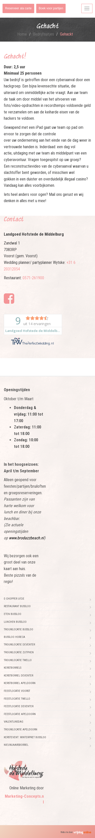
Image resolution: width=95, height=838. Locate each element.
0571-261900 (33, 277)
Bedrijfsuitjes (43, 34)
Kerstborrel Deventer (18, 675)
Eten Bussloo (12, 614)
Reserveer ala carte (18, 8)
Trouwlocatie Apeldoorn (20, 729)
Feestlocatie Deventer (18, 706)
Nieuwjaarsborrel (16, 745)
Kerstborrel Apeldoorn (19, 683)
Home (22, 34)
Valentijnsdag (13, 721)
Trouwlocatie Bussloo (18, 629)
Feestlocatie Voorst (17, 691)
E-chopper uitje (14, 598)
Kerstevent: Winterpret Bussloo (25, 737)
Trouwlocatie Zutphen (19, 652)
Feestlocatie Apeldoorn (20, 714)
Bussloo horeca (14, 637)
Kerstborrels (12, 667)
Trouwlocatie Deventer (19, 644)
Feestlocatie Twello (17, 698)
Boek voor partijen (51, 8)
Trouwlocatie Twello (18, 660)
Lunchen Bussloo (15, 622)
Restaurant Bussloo (17, 606)
